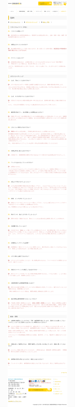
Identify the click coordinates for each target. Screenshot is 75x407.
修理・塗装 (29, 11)
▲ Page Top (64, 372)
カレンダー (19, 393)
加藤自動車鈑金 (22, 11)
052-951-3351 (15, 384)
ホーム (12, 11)
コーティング (39, 11)
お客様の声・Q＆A (64, 11)
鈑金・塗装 (46, 22)
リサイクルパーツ (15, 22)
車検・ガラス (47, 11)
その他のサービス (55, 11)
